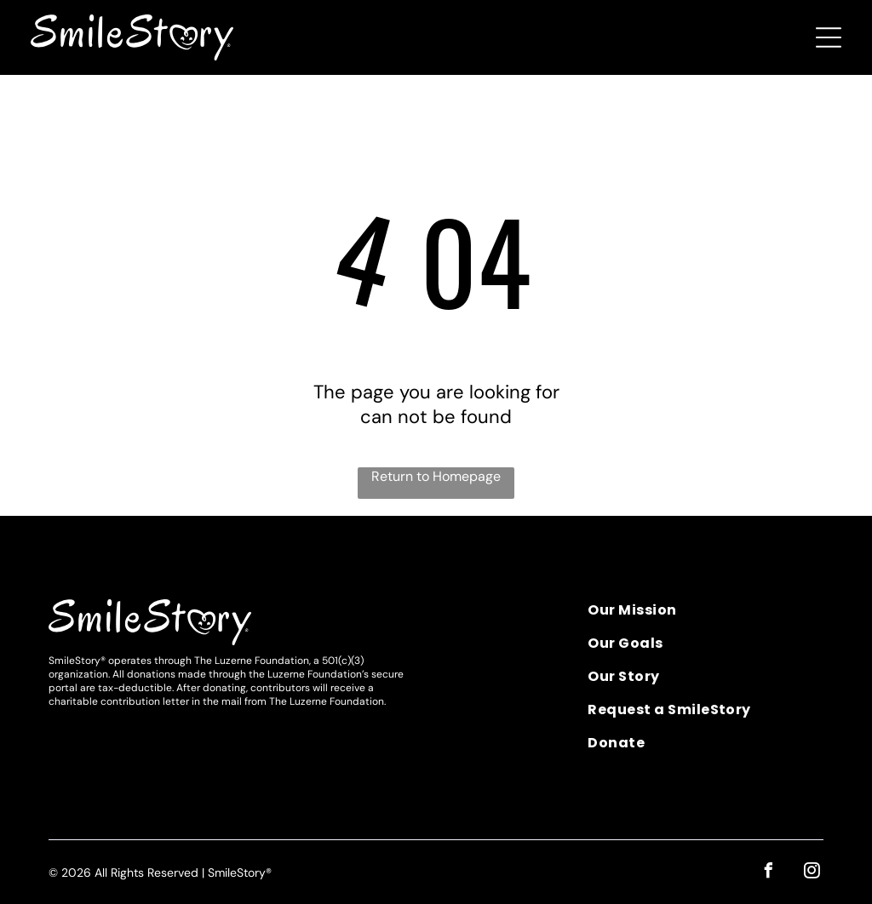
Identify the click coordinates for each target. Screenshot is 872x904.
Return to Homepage (436, 476)
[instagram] (811, 873)
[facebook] (768, 873)
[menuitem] (705, 615)
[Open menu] (828, 37)
